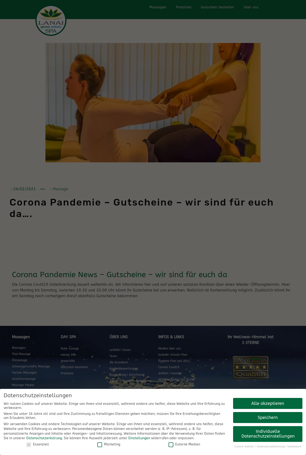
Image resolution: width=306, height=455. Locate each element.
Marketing (108, 444)
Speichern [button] (268, 417)
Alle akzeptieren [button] (267, 403)
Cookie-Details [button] (244, 446)
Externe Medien (184, 444)
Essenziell (37, 444)
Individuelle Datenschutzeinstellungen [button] (268, 434)
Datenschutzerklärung (44, 438)
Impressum (294, 446)
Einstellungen (139, 438)
